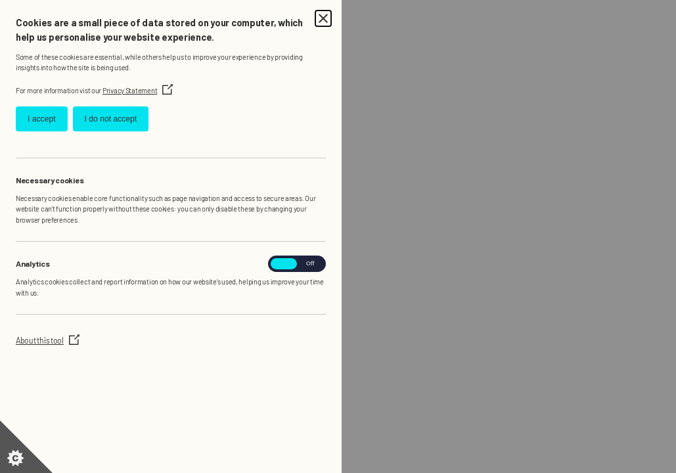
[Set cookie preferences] (26, 446)
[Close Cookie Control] (323, 18)
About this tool (47, 340)
